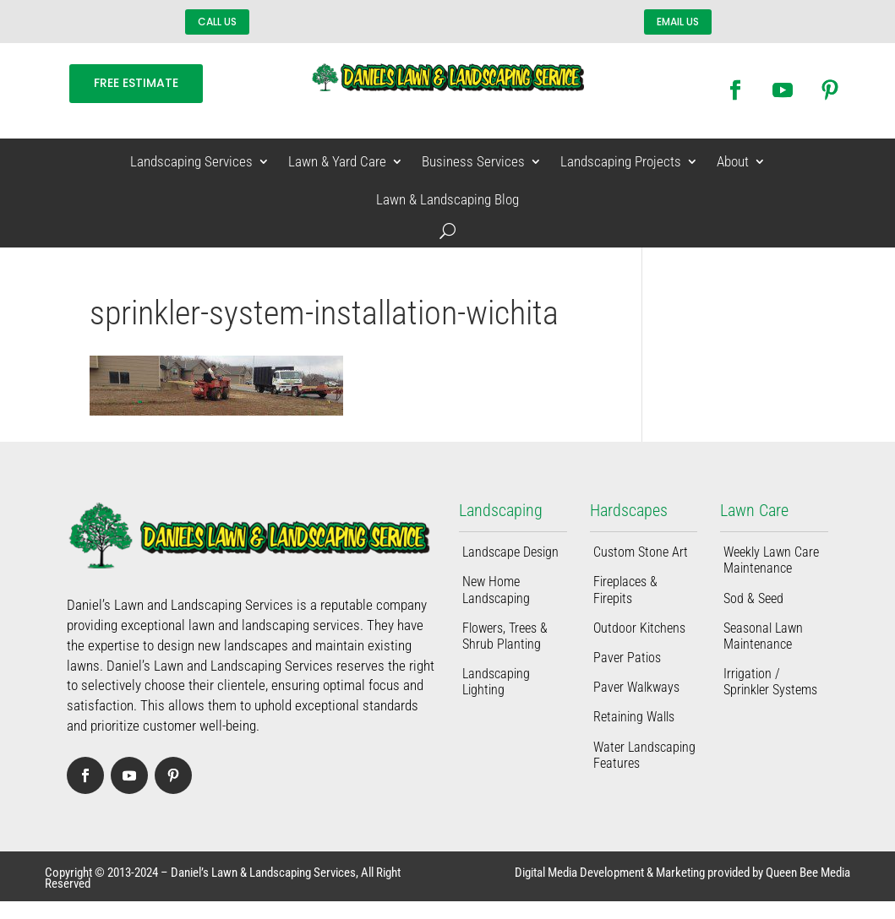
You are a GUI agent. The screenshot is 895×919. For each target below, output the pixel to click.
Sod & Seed (753, 598)
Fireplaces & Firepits (625, 590)
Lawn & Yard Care (337, 162)
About (733, 162)
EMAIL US (678, 21)
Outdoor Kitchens (639, 628)
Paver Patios (627, 658)
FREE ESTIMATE (136, 82)
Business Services (473, 162)
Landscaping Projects (620, 162)
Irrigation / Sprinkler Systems (770, 682)
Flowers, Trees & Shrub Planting (505, 636)
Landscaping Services (191, 162)
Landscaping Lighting (496, 682)
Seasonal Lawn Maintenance (763, 636)
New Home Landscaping (496, 590)
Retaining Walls (633, 717)
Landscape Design (510, 552)
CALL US (217, 21)
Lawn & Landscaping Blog (447, 200)
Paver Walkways (636, 687)
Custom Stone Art (640, 552)
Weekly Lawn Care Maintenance (771, 560)
